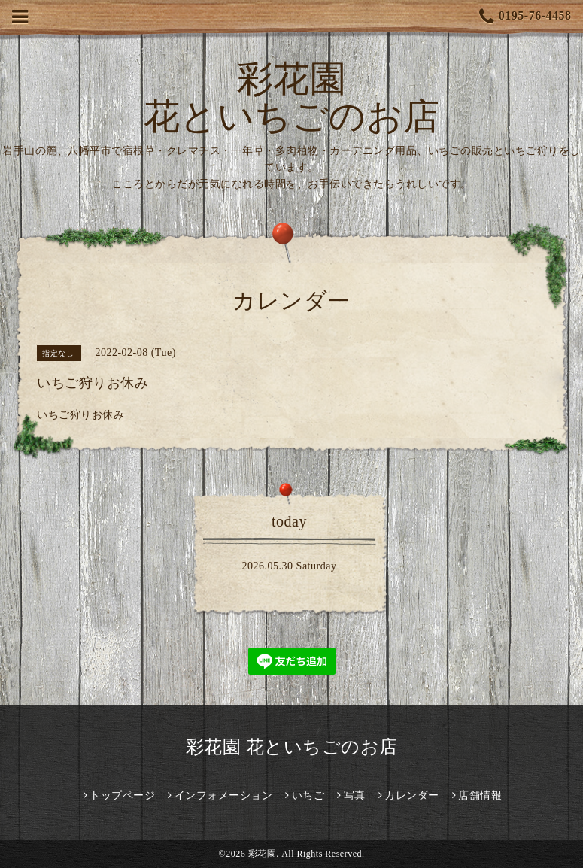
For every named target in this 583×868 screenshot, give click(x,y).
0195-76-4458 (525, 17)
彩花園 (262, 853)
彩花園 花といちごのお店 (292, 97)
